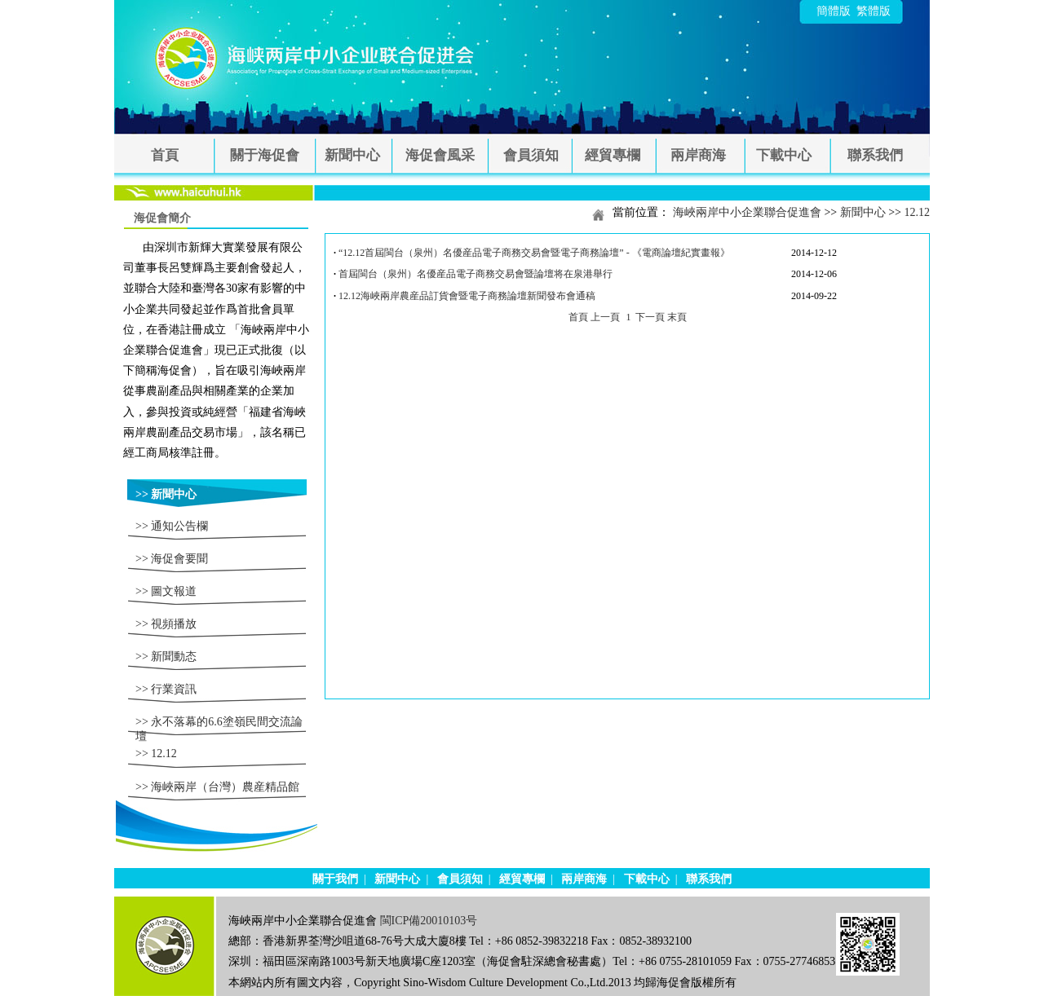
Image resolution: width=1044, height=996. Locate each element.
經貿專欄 (612, 155)
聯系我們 (875, 155)
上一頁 (605, 317)
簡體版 (833, 11)
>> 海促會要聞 (171, 559)
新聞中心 (352, 155)
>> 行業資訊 (166, 689)
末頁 (677, 317)
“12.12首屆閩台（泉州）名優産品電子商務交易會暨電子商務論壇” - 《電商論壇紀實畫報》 (534, 252)
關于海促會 (264, 155)
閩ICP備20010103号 (429, 920)
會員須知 (531, 155)
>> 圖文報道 (166, 591)
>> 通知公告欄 (171, 526)
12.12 (918, 212)
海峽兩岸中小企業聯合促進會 (747, 212)
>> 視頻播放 (166, 624)
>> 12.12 (156, 753)
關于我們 (335, 879)
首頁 (165, 155)
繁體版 (873, 11)
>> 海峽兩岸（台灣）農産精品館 (217, 787)
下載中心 (784, 155)
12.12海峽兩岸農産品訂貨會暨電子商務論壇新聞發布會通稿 (466, 296)
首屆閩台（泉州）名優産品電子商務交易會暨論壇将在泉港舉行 (475, 274)
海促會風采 (440, 155)
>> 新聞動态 (166, 656)
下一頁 (650, 317)
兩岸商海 (698, 155)
